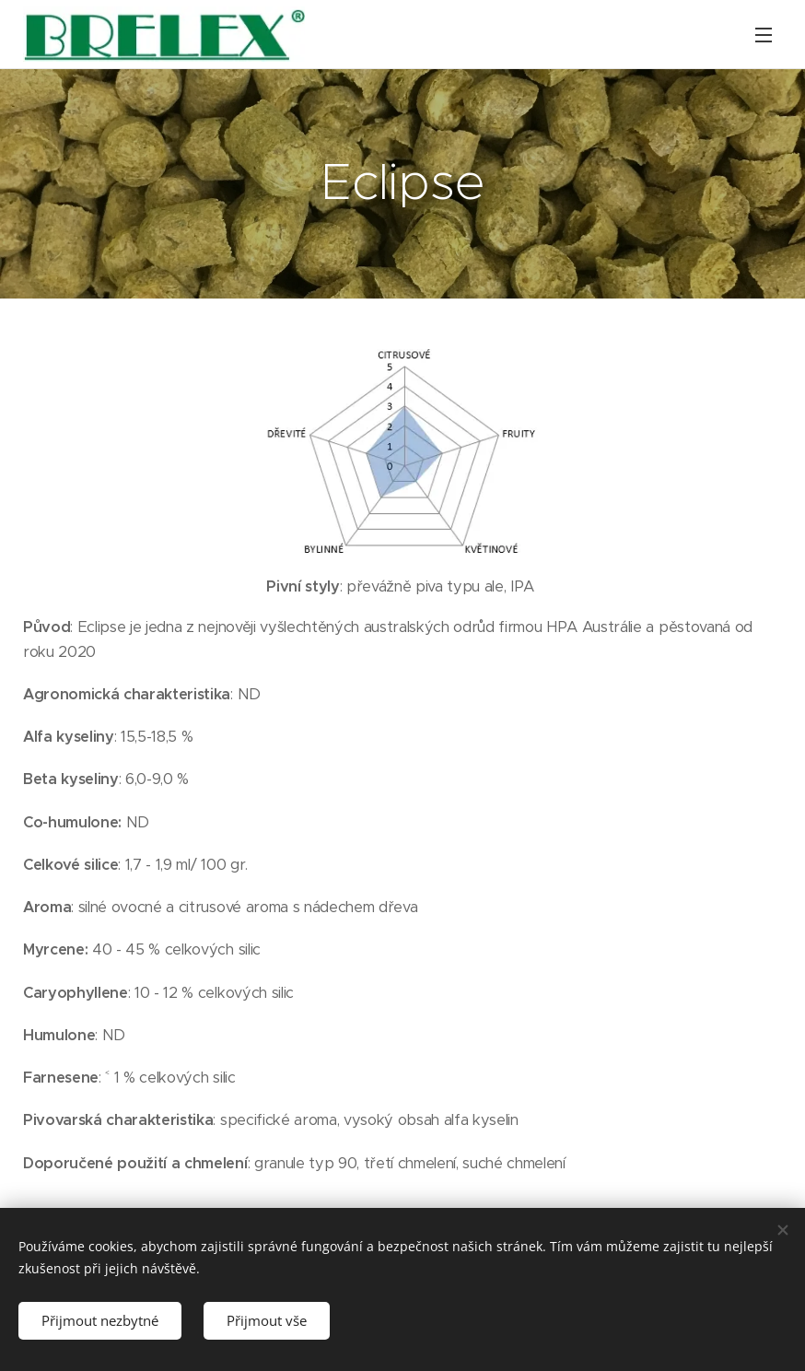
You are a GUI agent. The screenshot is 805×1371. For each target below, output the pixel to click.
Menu (763, 35)
